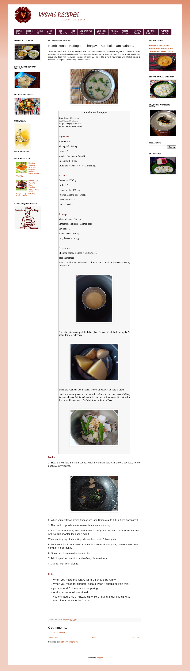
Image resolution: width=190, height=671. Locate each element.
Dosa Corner (50, 32)
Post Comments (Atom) (68, 642)
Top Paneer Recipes (151, 32)
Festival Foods (137, 32)
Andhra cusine (114, 32)
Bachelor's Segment (101, 32)
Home (94, 638)
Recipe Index (29, 32)
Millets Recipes (126, 32)
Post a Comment (58, 633)
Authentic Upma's (165, 32)
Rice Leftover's (62, 32)
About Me (40, 32)
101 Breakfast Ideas (86, 32)
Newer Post (53, 638)
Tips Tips (73, 32)
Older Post (135, 638)
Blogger (100, 658)
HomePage (19, 32)
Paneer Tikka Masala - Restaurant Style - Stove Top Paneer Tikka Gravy (161, 49)
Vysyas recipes (62, 620)
